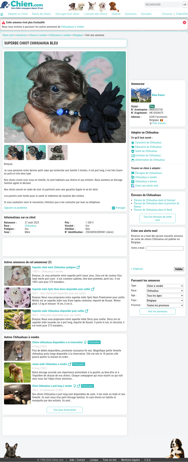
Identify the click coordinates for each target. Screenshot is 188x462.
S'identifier (182, 14)
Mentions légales (130, 459)
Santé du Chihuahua (144, 151)
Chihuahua (30, 225)
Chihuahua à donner (144, 181)
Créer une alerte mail (144, 185)
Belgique (78, 35)
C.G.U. (147, 459)
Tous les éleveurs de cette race (157, 218)
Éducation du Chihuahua (146, 146)
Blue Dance (148, 94)
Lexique (94, 459)
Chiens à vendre (38, 35)
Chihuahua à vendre (60, 35)
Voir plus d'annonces (65, 410)
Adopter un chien (18, 14)
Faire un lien (110, 459)
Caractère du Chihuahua (146, 142)
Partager (118, 208)
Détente (116, 14)
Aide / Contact (77, 459)
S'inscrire (167, 14)
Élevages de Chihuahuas (146, 173)
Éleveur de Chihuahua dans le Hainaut (154, 200)
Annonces (131, 14)
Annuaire (146, 14)
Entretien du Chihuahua (146, 155)
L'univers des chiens (95, 14)
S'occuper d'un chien (67, 14)
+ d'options (137, 268)
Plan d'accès (159, 123)
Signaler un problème (15, 207)
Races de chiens (41, 14)
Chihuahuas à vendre (72, 26)
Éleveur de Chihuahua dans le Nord (153, 209)
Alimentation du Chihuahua (148, 159)
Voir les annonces (157, 311)
